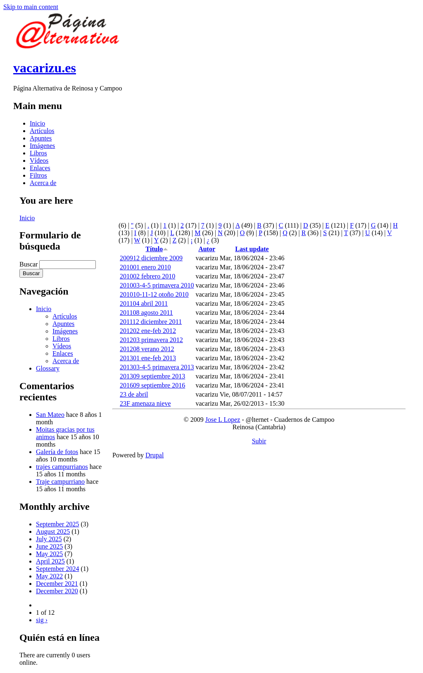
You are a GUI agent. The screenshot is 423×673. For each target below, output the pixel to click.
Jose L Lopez (222, 419)
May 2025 (49, 553)
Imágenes (42, 145)
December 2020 (57, 591)
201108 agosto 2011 (146, 312)
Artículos (42, 130)
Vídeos (39, 160)
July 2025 (49, 538)
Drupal (154, 455)
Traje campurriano (60, 481)
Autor (206, 248)
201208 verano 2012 (147, 348)
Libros (38, 153)
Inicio (37, 123)
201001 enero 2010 (145, 267)
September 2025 (57, 524)
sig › (42, 619)
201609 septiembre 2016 (152, 385)
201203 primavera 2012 (151, 339)
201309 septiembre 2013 (152, 376)
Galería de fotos (57, 451)
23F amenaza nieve (145, 403)
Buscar (29, 264)
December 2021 (57, 583)
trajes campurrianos (62, 466)
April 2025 (50, 561)
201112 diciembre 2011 (151, 321)
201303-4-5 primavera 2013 (157, 367)
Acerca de (43, 182)
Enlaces (40, 167)
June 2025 (49, 546)
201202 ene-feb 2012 (148, 330)
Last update (252, 248)
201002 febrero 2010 (147, 276)
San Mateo (50, 414)
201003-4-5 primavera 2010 (157, 285)
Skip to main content (30, 6)
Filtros (38, 175)
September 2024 (57, 568)
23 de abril (134, 394)
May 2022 (49, 576)
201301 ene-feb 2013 (148, 357)
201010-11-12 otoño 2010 (154, 294)
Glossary (47, 368)
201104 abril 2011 (144, 303)
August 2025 (53, 531)
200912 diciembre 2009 (151, 258)
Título (156, 248)
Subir (259, 441)
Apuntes (41, 138)
